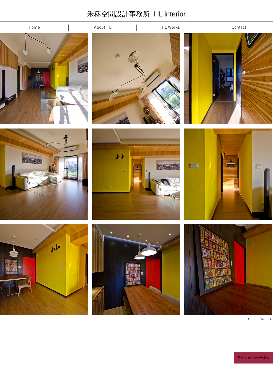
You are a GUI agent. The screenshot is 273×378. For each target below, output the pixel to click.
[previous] (248, 319)
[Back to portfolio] (253, 358)
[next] (270, 319)
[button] (44, 78)
